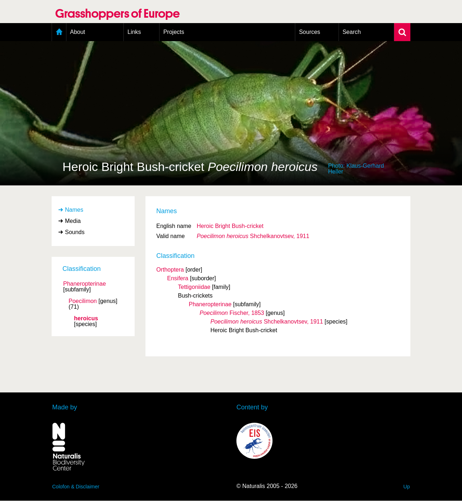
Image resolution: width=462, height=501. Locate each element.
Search (352, 32)
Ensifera (177, 278)
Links (134, 32)
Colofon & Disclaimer (76, 486)
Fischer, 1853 (232, 313)
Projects (173, 32)
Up (407, 486)
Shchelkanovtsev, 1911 (253, 236)
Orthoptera (170, 270)
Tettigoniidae (194, 287)
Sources (309, 32)
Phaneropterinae (84, 284)
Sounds (74, 232)
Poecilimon (83, 301)
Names (74, 210)
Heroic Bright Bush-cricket (230, 226)
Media (73, 221)
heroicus (86, 318)
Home (59, 32)
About (77, 32)
